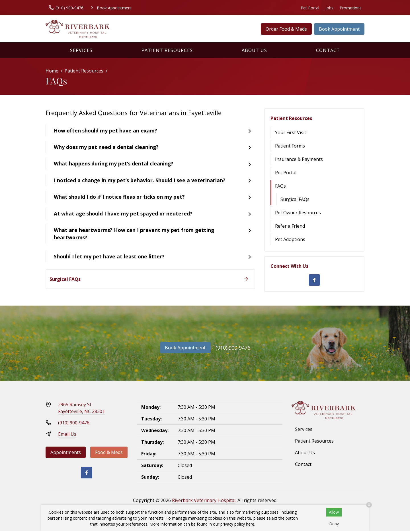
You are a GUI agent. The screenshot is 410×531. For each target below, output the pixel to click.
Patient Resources (167, 50)
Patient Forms (290, 146)
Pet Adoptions (290, 239)
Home (52, 71)
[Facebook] (314, 280)
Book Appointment (339, 29)
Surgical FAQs (294, 199)
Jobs (329, 8)
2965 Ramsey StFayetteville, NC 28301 (81, 407)
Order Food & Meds (286, 29)
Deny (334, 523)
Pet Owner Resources (298, 213)
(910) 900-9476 (233, 347)
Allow (334, 512)
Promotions (351, 8)
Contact (328, 50)
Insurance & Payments (299, 159)
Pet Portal (310, 8)
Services (81, 50)
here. (250, 524)
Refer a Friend (290, 226)
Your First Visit (290, 132)
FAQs (280, 186)
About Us (254, 50)
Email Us (67, 434)
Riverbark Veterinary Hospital (203, 500)
